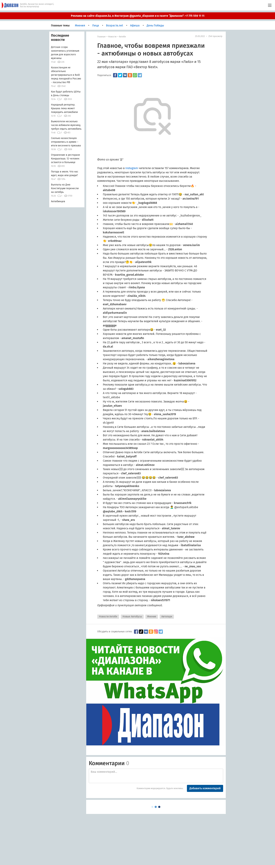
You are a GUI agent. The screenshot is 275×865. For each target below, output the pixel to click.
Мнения (151, 616)
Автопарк (166, 616)
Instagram (132, 168)
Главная (101, 36)
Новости (112, 36)
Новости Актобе (108, 616)
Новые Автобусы (132, 616)
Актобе (122, 36)
